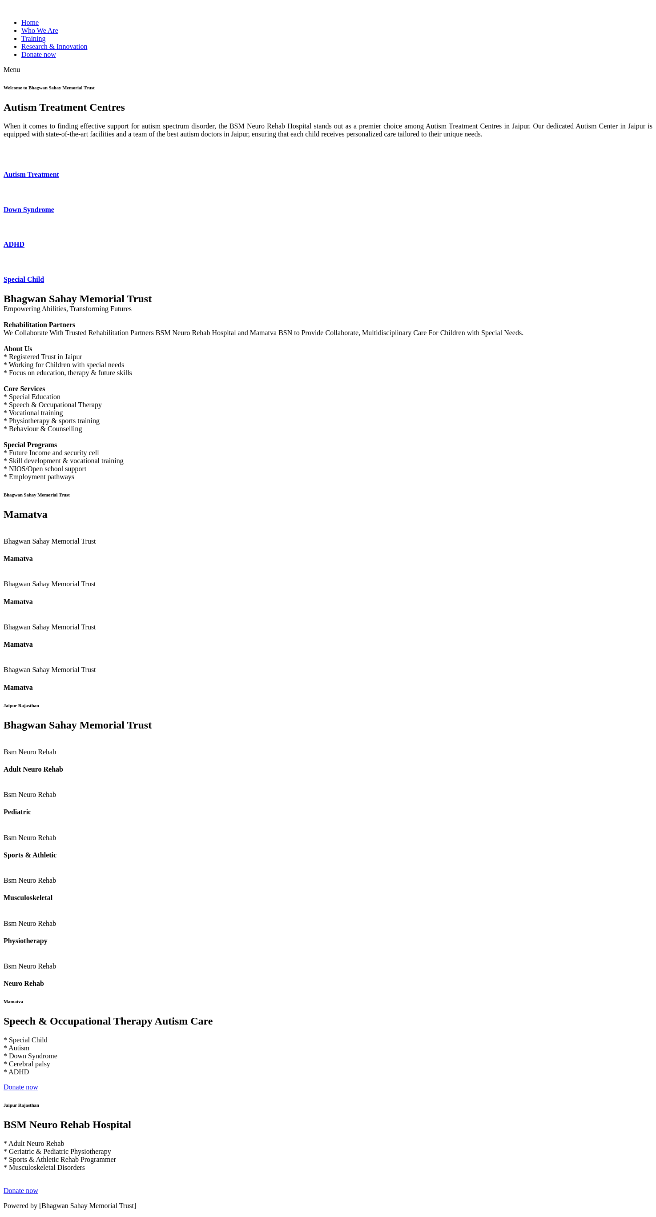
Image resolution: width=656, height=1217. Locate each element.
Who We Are (39, 30)
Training (33, 38)
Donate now (38, 54)
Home (30, 22)
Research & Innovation (54, 46)
